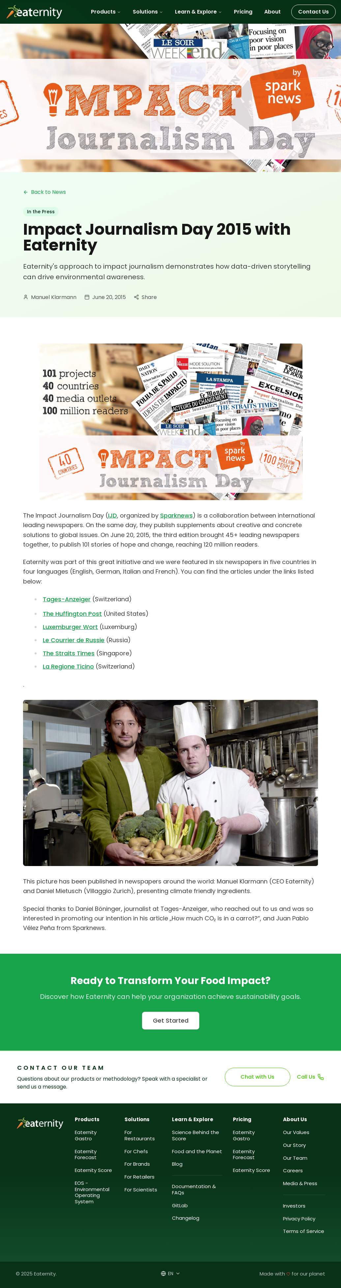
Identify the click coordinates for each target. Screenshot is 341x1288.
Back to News (44, 192)
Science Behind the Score (195, 1135)
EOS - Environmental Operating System (92, 1192)
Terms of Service (303, 1231)
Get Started (170, 1020)
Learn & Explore (198, 11)
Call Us (310, 1077)
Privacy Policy (299, 1219)
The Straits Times (68, 653)
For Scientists (141, 1190)
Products (106, 11)
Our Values (296, 1132)
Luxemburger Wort (70, 627)
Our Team (295, 1158)
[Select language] (171, 1273)
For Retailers (140, 1177)
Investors (294, 1206)
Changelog (185, 1218)
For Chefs (136, 1152)
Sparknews (176, 515)
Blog (177, 1164)
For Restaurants (140, 1135)
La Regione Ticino (69, 666)
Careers (293, 1171)
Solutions (148, 11)
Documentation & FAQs (194, 1189)
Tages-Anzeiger (67, 599)
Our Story (294, 1145)
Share (145, 297)
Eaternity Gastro (86, 1135)
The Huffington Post (72, 614)
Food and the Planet (197, 1152)
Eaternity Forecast (86, 1155)
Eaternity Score (93, 1170)
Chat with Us (258, 1077)
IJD (112, 515)
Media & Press (300, 1184)
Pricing (243, 11)
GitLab (180, 1206)
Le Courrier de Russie (74, 640)
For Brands (137, 1164)
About (272, 11)
